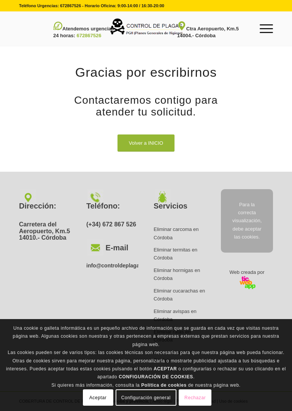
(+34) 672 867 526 (111, 224)
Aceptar (98, 397)
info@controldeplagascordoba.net (129, 265)
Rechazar (195, 397)
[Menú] (262, 29)
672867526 (70, 5)
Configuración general (146, 397)
